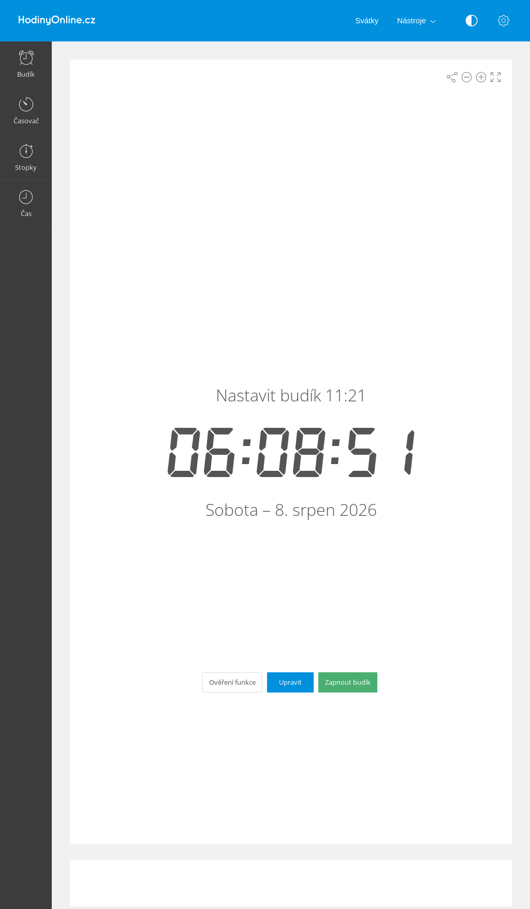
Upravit (290, 682)
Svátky (366, 20)
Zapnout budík (348, 682)
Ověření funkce (232, 682)
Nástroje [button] (418, 21)
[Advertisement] (291, 883)
